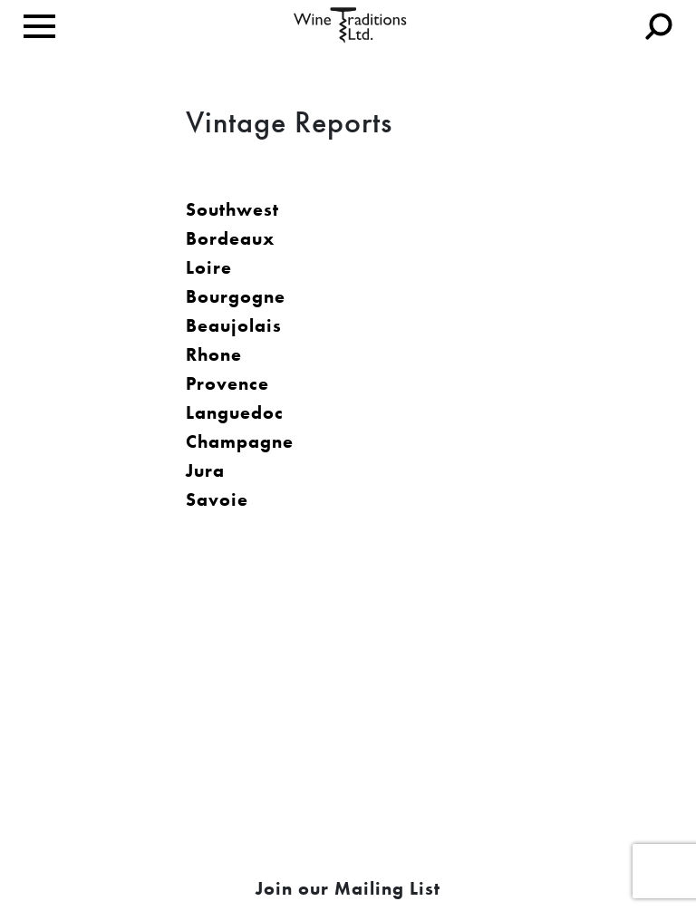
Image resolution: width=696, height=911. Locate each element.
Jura (205, 470)
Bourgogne (235, 296)
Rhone (214, 354)
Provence (227, 383)
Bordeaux (230, 238)
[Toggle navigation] (39, 26)
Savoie (217, 499)
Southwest (232, 209)
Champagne (240, 441)
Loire (209, 267)
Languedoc (235, 412)
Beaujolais (234, 325)
